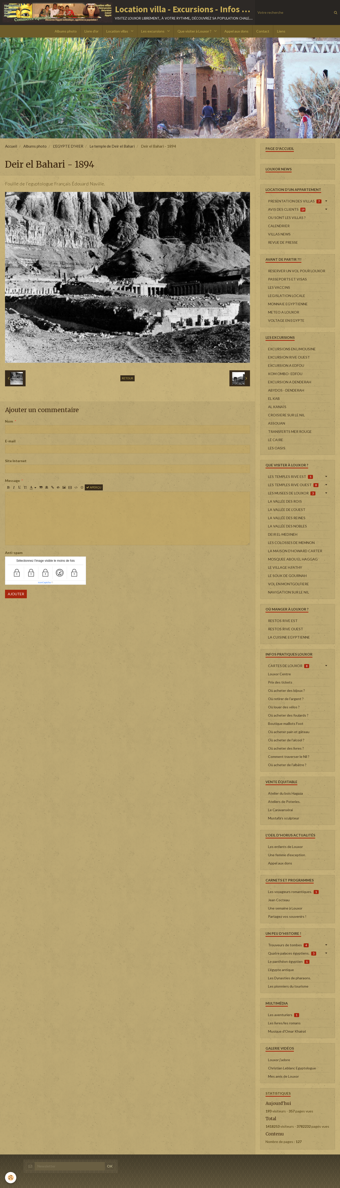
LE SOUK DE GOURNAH (287, 575)
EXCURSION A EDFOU (286, 365)
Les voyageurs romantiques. (293, 891)
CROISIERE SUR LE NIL (286, 415)
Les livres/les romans (284, 1023)
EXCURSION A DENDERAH (289, 382)
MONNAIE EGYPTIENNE (288, 304)
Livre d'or (91, 31)
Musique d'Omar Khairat (287, 1031)
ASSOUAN (276, 423)
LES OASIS (276, 448)
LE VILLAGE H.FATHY (285, 567)
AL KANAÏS (277, 407)
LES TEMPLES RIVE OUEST (293, 485)
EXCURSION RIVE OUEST (289, 357)
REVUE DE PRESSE (283, 242)
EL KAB (274, 398)
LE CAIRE (275, 440)
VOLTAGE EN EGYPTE (286, 320)
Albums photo (66, 31)
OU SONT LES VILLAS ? (287, 217)
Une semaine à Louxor (285, 908)
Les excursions (153, 31)
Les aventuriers (283, 1015)
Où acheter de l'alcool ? (286, 740)
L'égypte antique (281, 970)
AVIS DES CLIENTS (286, 209)
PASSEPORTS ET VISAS (287, 279)
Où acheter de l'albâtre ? (287, 765)
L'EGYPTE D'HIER (68, 146)
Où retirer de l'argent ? (286, 699)
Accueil (11, 146)
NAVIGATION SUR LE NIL (288, 592)
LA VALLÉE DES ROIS (285, 501)
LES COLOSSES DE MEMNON (291, 542)
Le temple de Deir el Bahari (112, 146)
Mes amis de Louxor (283, 1076)
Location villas (117, 31)
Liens (281, 31)
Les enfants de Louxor (285, 846)
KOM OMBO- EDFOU (285, 374)
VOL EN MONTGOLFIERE (288, 584)
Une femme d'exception (286, 855)
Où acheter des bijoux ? (286, 690)
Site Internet (16, 461)
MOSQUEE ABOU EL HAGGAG (293, 559)
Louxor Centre (279, 674)
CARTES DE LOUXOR (288, 666)
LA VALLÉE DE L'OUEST (286, 509)
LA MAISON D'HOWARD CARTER (295, 551)
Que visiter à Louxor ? (195, 31)
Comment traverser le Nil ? (288, 756)
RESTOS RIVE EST (283, 621)
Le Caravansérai (280, 810)
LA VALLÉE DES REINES (286, 518)
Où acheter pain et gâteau (288, 732)
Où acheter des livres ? (286, 748)
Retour (127, 378)
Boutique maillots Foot (285, 723)
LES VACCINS (279, 287)
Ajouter (16, 594)
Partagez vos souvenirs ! (287, 916)
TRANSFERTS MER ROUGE (290, 431)
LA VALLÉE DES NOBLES (287, 526)
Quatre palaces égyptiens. (292, 953)
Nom (9, 421)
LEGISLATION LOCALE (286, 295)
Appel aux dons (236, 31)
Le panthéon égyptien (288, 961)
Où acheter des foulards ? (288, 715)
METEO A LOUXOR (283, 312)
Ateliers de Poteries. (284, 801)
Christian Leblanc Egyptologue (292, 1068)
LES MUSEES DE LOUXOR (291, 493)
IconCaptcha (44, 582)
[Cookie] (10, 1177)
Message (12, 480)
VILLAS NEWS (279, 234)
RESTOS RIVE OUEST (285, 629)
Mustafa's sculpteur (283, 818)
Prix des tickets (280, 682)
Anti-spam (14, 552)
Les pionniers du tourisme (288, 986)
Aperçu (93, 487)
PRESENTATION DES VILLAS (294, 201)
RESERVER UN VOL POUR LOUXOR (296, 271)
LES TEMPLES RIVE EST (290, 476)
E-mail (10, 441)
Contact (262, 31)
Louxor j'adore (279, 1060)
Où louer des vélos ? (284, 707)
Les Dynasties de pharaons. (289, 978)
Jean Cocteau (279, 900)
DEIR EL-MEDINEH (282, 534)
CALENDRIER (279, 226)
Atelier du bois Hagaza (285, 793)
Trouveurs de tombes (288, 945)
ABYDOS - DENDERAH (286, 390)
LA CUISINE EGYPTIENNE (289, 637)
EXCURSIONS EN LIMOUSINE (292, 349)
